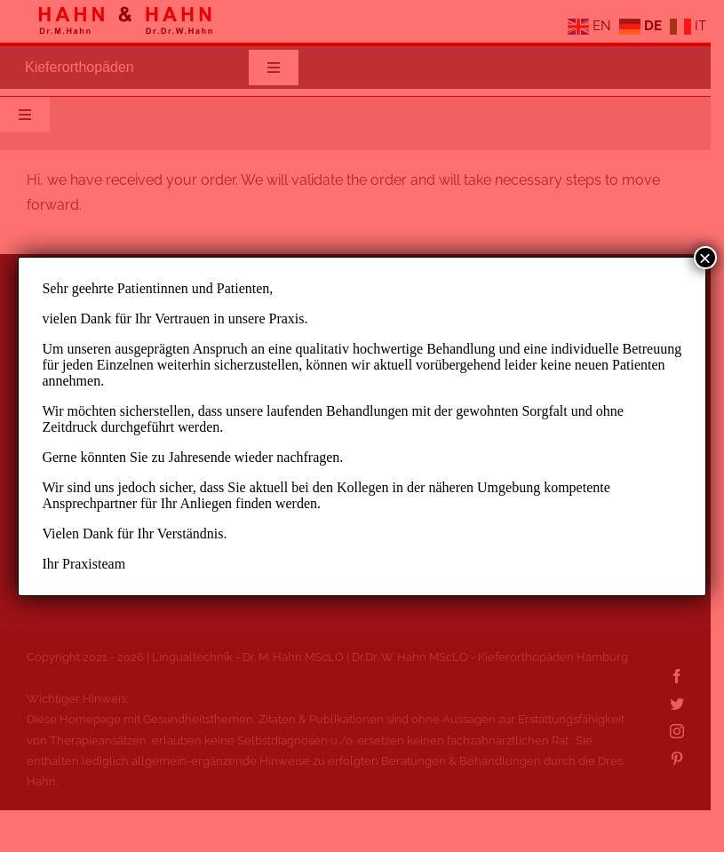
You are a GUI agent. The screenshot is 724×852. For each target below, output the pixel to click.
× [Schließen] (705, 257)
